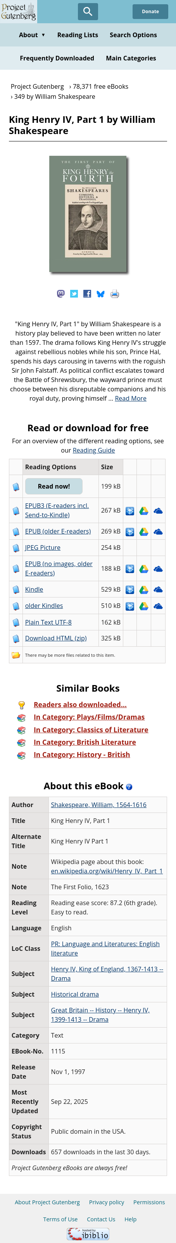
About (32, 35)
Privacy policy (106, 1202)
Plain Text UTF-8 (48, 622)
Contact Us (101, 1219)
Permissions (149, 1202)
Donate (150, 11)
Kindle (34, 589)
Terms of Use (60, 1219)
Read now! (54, 486)
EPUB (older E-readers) (58, 531)
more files (64, 655)
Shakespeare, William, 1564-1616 (99, 805)
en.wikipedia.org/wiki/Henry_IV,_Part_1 (107, 871)
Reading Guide (94, 450)
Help (130, 1219)
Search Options (133, 35)
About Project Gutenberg (47, 1202)
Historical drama (75, 994)
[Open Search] (88, 11)
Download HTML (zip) (56, 638)
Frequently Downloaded (57, 58)
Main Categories (131, 58)
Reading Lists (77, 35)
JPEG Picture (42, 547)
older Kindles (44, 605)
